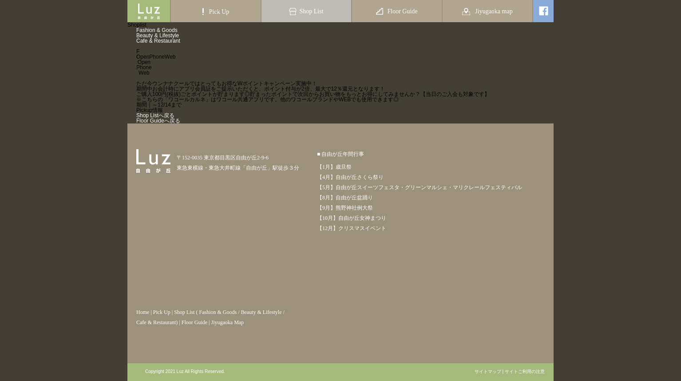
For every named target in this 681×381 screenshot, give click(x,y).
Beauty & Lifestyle (157, 35)
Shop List (184, 312)
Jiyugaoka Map (227, 322)
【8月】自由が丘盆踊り (345, 197)
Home (142, 312)
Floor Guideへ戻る (158, 121)
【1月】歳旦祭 (334, 167)
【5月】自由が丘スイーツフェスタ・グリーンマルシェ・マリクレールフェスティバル (419, 187)
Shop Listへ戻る (155, 115)
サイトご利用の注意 (525, 371)
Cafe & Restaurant (158, 41)
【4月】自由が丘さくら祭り (350, 177)
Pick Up (161, 312)
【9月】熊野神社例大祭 (345, 208)
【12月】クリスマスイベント (351, 228)
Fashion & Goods (157, 30)
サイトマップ (488, 371)
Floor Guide (194, 322)
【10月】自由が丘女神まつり (351, 218)
